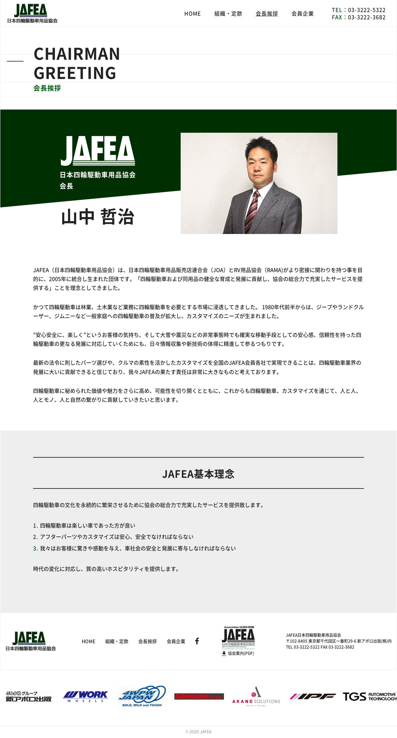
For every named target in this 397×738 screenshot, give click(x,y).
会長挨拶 (267, 13)
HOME (192, 13)
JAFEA (205, 732)
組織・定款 (228, 13)
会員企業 (302, 13)
